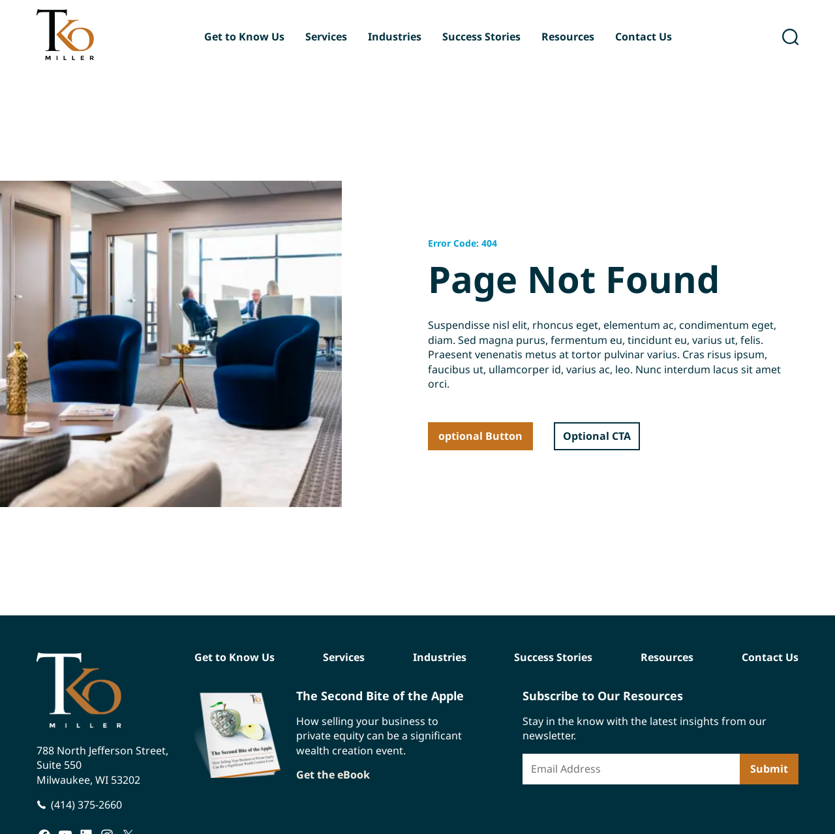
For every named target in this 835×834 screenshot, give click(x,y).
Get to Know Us (244, 36)
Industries (394, 36)
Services (326, 36)
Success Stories (481, 36)
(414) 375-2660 (86, 804)
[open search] (790, 37)
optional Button (480, 436)
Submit (769, 769)
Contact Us (643, 36)
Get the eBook (333, 775)
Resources (567, 36)
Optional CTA (597, 436)
